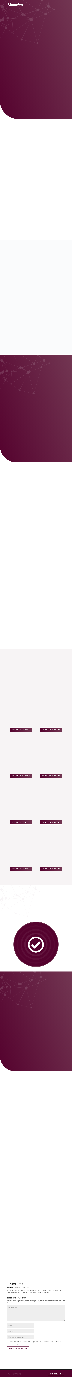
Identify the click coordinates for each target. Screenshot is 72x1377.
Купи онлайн (56, 1373)
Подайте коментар (18, 1348)
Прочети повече (21, 729)
